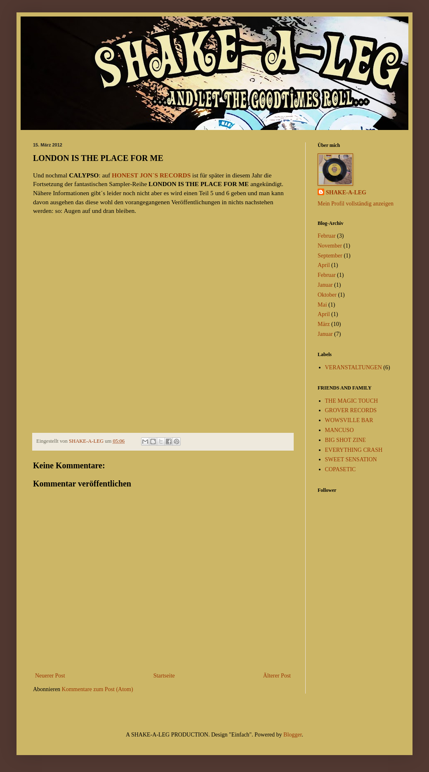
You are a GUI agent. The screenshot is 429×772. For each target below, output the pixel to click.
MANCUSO (339, 430)
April (324, 265)
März (324, 324)
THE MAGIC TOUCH (351, 401)
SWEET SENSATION (351, 459)
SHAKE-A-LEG (346, 192)
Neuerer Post (50, 676)
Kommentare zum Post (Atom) (97, 689)
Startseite (164, 676)
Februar (327, 236)
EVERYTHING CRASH (354, 450)
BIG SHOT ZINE (345, 440)
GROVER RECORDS (351, 410)
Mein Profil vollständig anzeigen (356, 204)
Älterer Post (277, 676)
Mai (322, 305)
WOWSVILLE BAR (349, 420)
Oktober (327, 295)
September (330, 256)
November (330, 246)
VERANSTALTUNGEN (353, 367)
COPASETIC (340, 469)
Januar (325, 285)
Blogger (292, 735)
